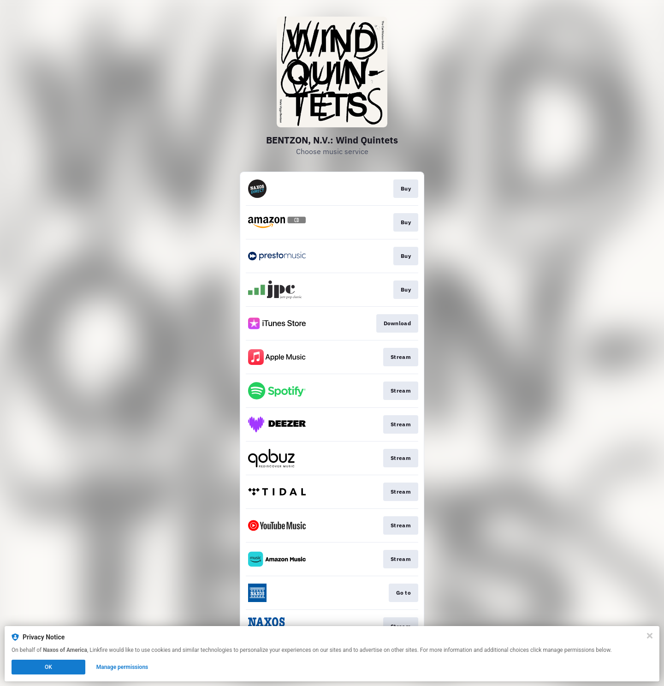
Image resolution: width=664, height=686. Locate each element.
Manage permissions (122, 667)
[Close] (649, 635)
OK (48, 667)
